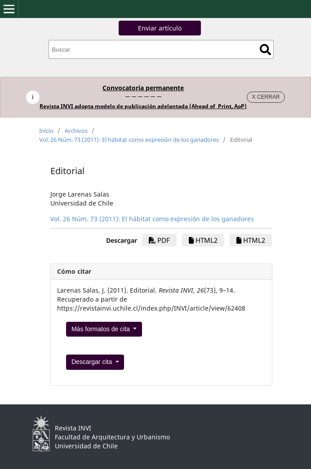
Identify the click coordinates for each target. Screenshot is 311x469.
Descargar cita (92, 361)
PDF (159, 240)
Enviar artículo (160, 28)
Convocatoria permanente (143, 87)
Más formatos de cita (101, 329)
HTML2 (203, 240)
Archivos (76, 131)
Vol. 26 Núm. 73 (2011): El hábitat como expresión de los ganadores (129, 140)
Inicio (46, 131)
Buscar (265, 49)
